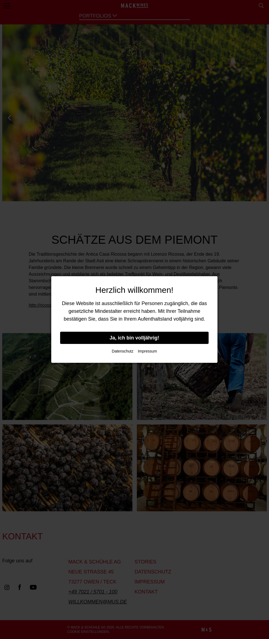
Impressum (147, 351)
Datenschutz (123, 351)
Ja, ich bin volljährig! (134, 338)
